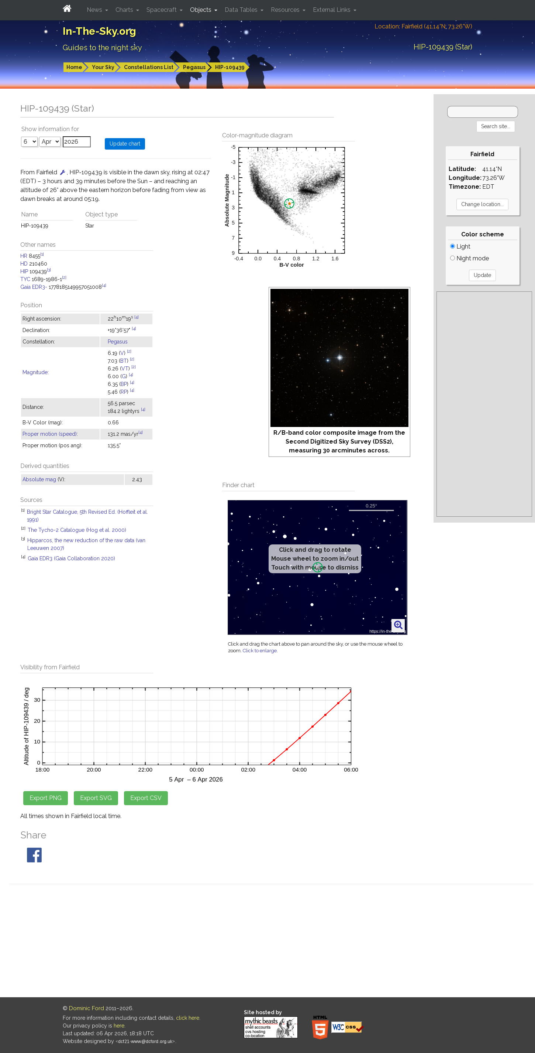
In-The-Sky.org (99, 31)
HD (24, 264)
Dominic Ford (86, 1008)
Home (74, 67)
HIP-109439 (230, 67)
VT (124, 369)
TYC (25, 279)
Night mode (469, 258)
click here (187, 1018)
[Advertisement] (484, 404)
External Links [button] (332, 9)
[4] (104, 285)
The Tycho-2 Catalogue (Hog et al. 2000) (77, 530)
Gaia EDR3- (33, 287)
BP (124, 384)
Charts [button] (125, 9)
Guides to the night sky (102, 47)
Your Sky (103, 67)
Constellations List (148, 67)
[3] (49, 269)
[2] (64, 277)
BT (123, 361)
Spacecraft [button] (162, 9)
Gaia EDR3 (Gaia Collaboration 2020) (71, 558)
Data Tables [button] (242, 9)
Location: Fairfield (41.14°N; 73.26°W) (423, 26)
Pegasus (194, 67)
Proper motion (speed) (50, 434)
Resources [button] (286, 9)
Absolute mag (39, 479)
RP (124, 392)
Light (460, 246)
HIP (24, 271)
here (119, 1026)
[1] (42, 254)
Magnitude (35, 372)
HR (23, 256)
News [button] (95, 9)
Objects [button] (201, 9)
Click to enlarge (260, 650)
